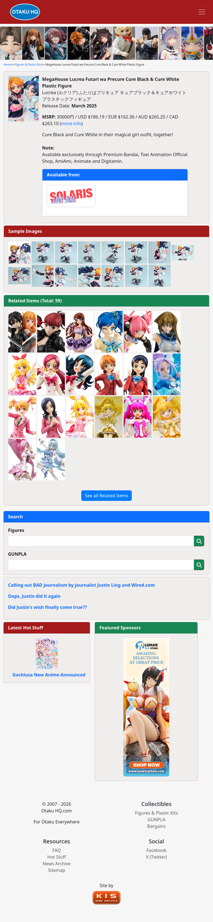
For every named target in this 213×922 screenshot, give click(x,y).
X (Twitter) (156, 857)
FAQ (56, 850)
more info (71, 123)
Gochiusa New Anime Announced (48, 675)
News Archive (57, 864)
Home (7, 64)
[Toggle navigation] (202, 11)
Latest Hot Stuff (25, 628)
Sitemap (56, 870)
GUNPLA (17, 554)
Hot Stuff (56, 857)
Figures (16, 530)
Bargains (156, 826)
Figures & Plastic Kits (28, 64)
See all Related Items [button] (106, 496)
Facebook (156, 850)
